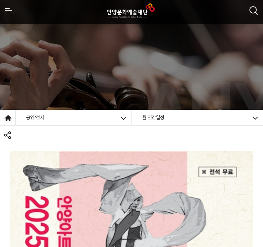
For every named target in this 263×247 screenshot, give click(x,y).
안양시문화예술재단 (131, 10)
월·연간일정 (200, 117)
